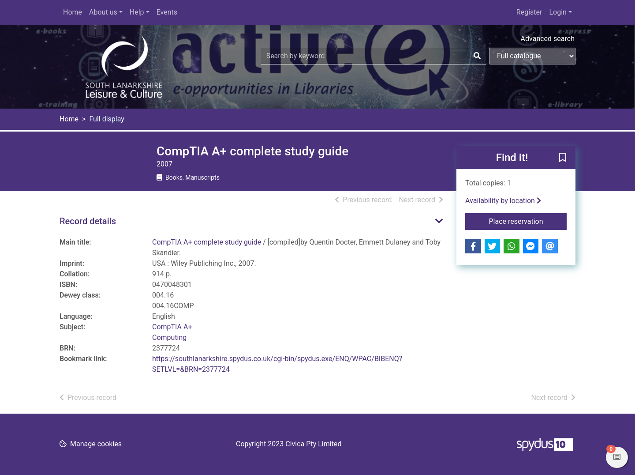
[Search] (477, 56)
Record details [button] (88, 221)
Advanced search (548, 38)
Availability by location (503, 200)
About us (103, 12)
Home (72, 12)
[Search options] (532, 56)
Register (529, 12)
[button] (563, 158)
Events (167, 12)
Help (137, 12)
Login (557, 12)
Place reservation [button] (528, 221)
